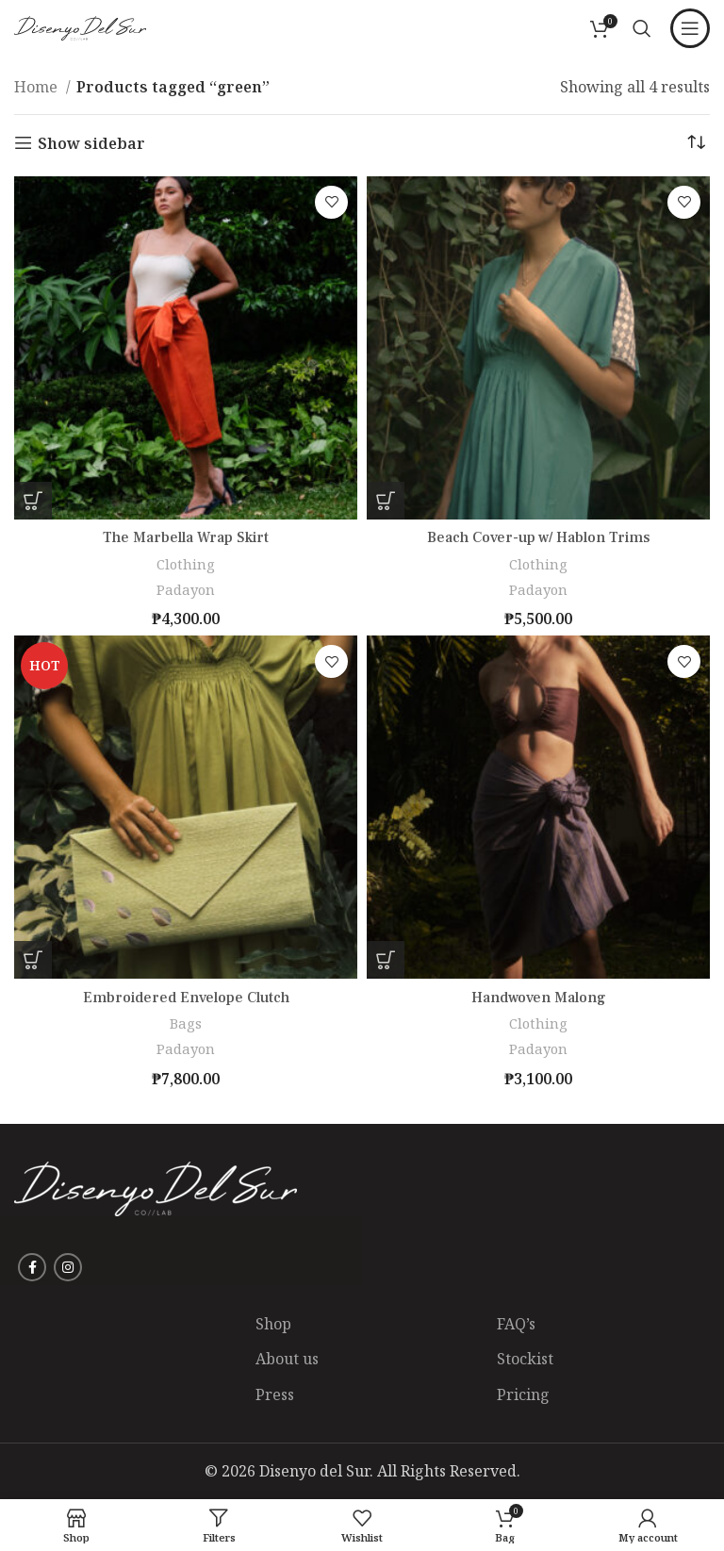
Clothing (186, 563)
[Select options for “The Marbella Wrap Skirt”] (33, 501)
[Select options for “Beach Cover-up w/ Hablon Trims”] (385, 501)
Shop (273, 1323)
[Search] (642, 28)
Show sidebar (91, 143)
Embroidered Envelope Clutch (186, 997)
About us (287, 1358)
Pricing (523, 1394)
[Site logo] (80, 26)
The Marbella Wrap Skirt (186, 537)
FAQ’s (516, 1323)
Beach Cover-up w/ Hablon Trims (538, 537)
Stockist (525, 1358)
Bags (186, 1023)
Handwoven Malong (539, 997)
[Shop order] (696, 143)
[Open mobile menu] (690, 28)
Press (274, 1394)
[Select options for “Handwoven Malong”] (385, 960)
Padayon (186, 589)
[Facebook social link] (32, 1267)
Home (37, 86)
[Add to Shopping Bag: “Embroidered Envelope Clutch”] (33, 960)
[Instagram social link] (68, 1267)
